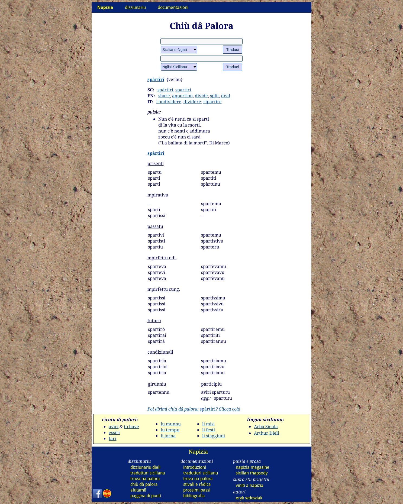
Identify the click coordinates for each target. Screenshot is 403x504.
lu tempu (170, 430)
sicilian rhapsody (252, 473)
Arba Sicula (266, 426)
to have (131, 426)
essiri (114, 432)
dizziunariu (135, 7)
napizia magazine (252, 467)
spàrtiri (155, 79)
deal (225, 96)
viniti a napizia (249, 485)
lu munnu (171, 424)
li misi (208, 424)
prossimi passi (196, 490)
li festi (208, 430)
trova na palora (145, 478)
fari (112, 438)
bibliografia (194, 495)
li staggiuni (213, 436)
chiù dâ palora (144, 484)
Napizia (198, 451)
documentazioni (173, 7)
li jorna (168, 436)
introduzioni (194, 467)
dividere (192, 102)
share (164, 96)
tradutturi (147, 473)
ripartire (212, 102)
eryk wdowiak (249, 497)
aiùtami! (138, 490)
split (214, 96)
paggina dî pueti (145, 495)
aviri (113, 426)
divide (201, 96)
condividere (168, 102)
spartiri (183, 90)
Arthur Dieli (266, 433)
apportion (182, 96)
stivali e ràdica (197, 484)
